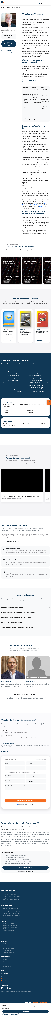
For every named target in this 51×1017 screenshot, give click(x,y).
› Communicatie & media (35, 94)
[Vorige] (3, 381)
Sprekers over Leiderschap (8, 929)
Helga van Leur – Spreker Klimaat (10, 894)
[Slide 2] (25, 395)
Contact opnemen (6, 966)
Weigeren (6, 1014)
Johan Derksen (29, 205)
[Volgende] (48, 381)
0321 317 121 (6, 752)
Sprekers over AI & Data (7, 923)
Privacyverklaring (6, 1008)
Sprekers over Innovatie (7, 930)
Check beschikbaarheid (25, 867)
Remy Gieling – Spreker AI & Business (11, 898)
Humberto (41, 206)
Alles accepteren (25, 1011)
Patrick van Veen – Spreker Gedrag (10, 896)
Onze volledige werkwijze (10, 541)
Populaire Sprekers (8, 890)
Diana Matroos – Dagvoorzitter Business (11, 910)
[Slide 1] (23, 395)
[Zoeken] (39, 3)
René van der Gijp (38, 205)
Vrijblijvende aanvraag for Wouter (25, 800)
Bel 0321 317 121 (29, 871)
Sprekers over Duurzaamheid (9, 927)
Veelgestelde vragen (6, 950)
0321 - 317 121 (38, 70)
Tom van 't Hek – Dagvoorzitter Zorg (10, 908)
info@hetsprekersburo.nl (9, 981)
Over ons (4, 959)
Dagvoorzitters (6, 906)
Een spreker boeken (6, 946)
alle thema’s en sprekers (38, 119)
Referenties (4, 964)
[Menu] (48, 2)
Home (2, 7)
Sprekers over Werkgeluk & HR (9, 925)
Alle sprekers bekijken (25, 703)
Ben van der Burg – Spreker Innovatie (11, 893)
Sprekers (8, 7)
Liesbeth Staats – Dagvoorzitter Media (11, 913)
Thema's (4, 921)
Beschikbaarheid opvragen (8, 948)
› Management (26, 101)
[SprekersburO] (2, 2)
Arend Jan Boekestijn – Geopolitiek (10, 899)
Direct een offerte (6, 943)
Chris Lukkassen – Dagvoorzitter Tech (11, 915)
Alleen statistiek (14, 1014)
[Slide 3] (28, 395)
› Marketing (25, 102)
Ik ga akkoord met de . (26, 804)
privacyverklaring (30, 804)
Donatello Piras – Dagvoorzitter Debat (11, 911)
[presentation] (25, 794)
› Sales (24, 107)
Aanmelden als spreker (7, 952)
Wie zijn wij (4, 961)
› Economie (25, 95)
